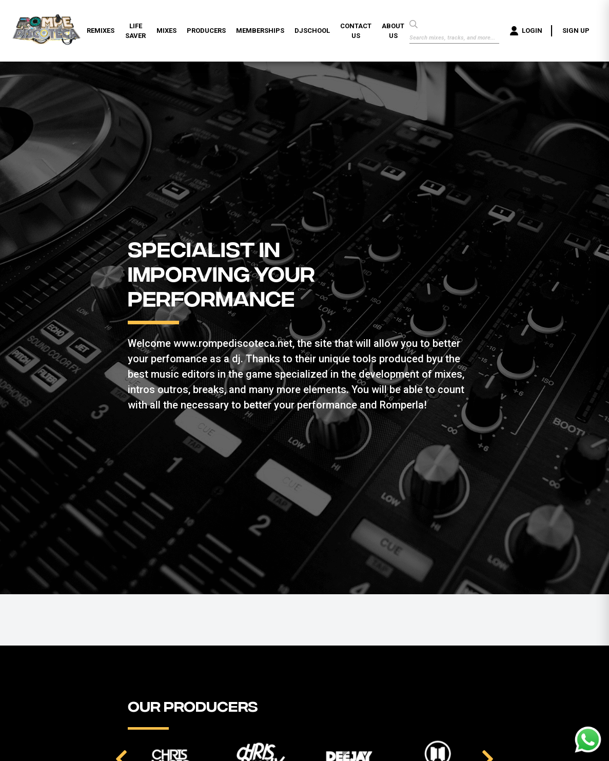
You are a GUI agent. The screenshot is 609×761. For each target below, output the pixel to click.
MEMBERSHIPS (260, 30)
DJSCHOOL (312, 30)
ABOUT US (393, 31)
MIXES (166, 30)
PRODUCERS (206, 30)
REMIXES (100, 30)
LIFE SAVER (135, 31)
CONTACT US (355, 31)
